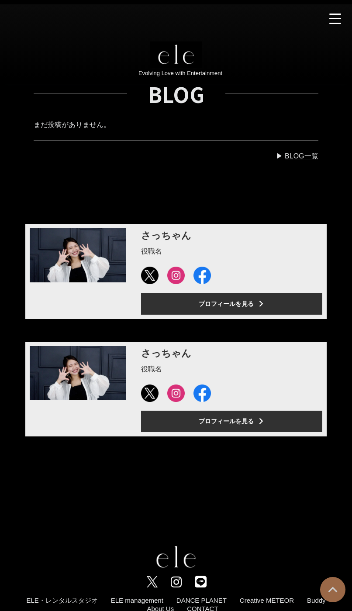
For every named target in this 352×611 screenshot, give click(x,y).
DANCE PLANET (201, 600)
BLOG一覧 (301, 156)
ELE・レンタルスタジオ (61, 600)
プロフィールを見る (231, 303)
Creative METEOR (267, 600)
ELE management (137, 600)
